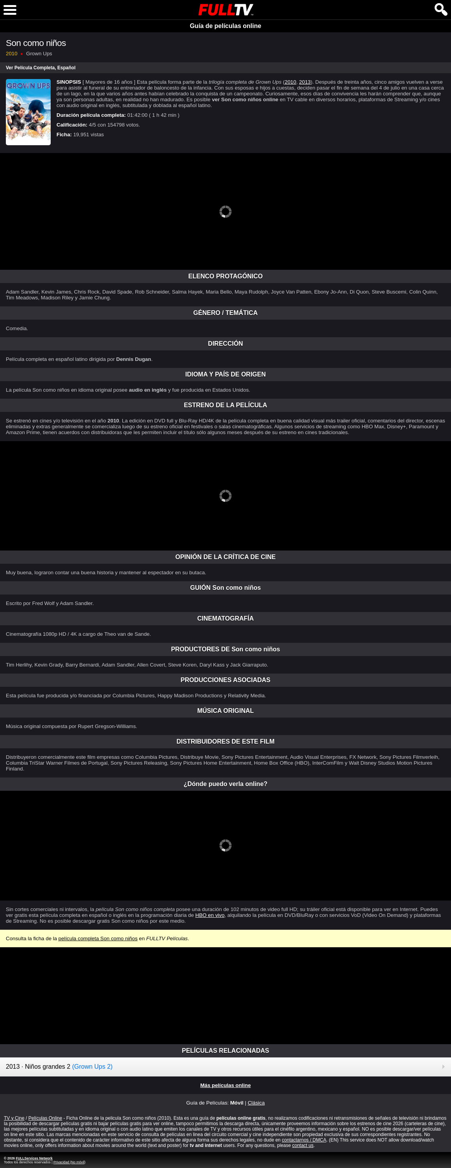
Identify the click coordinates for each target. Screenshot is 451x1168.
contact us (302, 1145)
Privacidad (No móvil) (69, 1162)
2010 (290, 82)
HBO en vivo (210, 915)
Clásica (256, 1103)
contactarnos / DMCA (304, 1140)
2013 (305, 82)
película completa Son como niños (98, 938)
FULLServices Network (34, 1158)
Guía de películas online (225, 26)
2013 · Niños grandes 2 (59, 1066)
